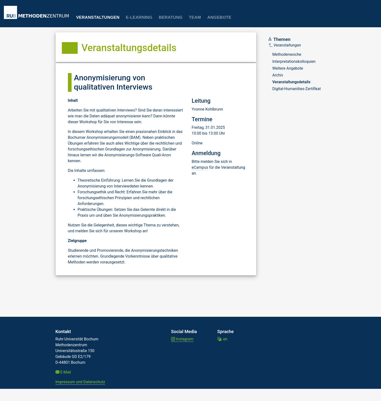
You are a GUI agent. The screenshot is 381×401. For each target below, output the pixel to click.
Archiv (277, 75)
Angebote (219, 17)
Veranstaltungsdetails (291, 82)
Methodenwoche (286, 54)
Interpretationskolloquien (294, 61)
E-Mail (63, 372)
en (222, 339)
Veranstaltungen (98, 17)
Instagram (182, 339)
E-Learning (139, 17)
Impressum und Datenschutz (80, 382)
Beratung (171, 17)
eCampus (200, 167)
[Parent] (295, 45)
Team (195, 17)
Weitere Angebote (287, 68)
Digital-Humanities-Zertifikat (296, 88)
